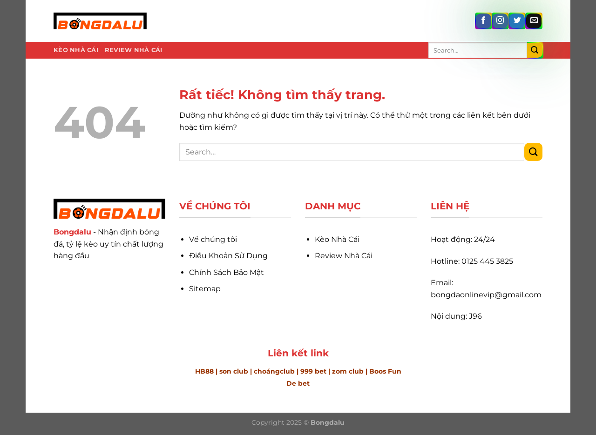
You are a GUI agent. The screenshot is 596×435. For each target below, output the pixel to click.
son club (233, 371)
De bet (298, 383)
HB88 (204, 371)
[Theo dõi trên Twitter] (517, 21)
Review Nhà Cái (134, 50)
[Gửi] (534, 50)
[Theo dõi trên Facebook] (483, 21)
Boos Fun (385, 371)
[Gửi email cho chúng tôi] (534, 21)
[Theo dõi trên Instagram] (500, 21)
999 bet (313, 371)
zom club (349, 371)
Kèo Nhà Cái (76, 50)
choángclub (274, 371)
